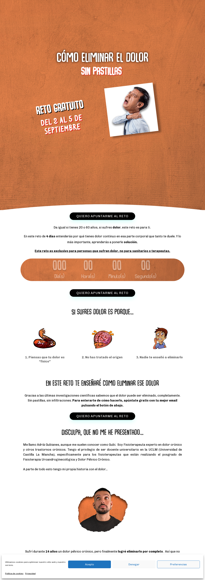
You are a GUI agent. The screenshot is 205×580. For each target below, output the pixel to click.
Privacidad (30, 573)
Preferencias (178, 564)
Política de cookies (14, 573)
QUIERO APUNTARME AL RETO (102, 216)
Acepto (89, 564)
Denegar (134, 564)
